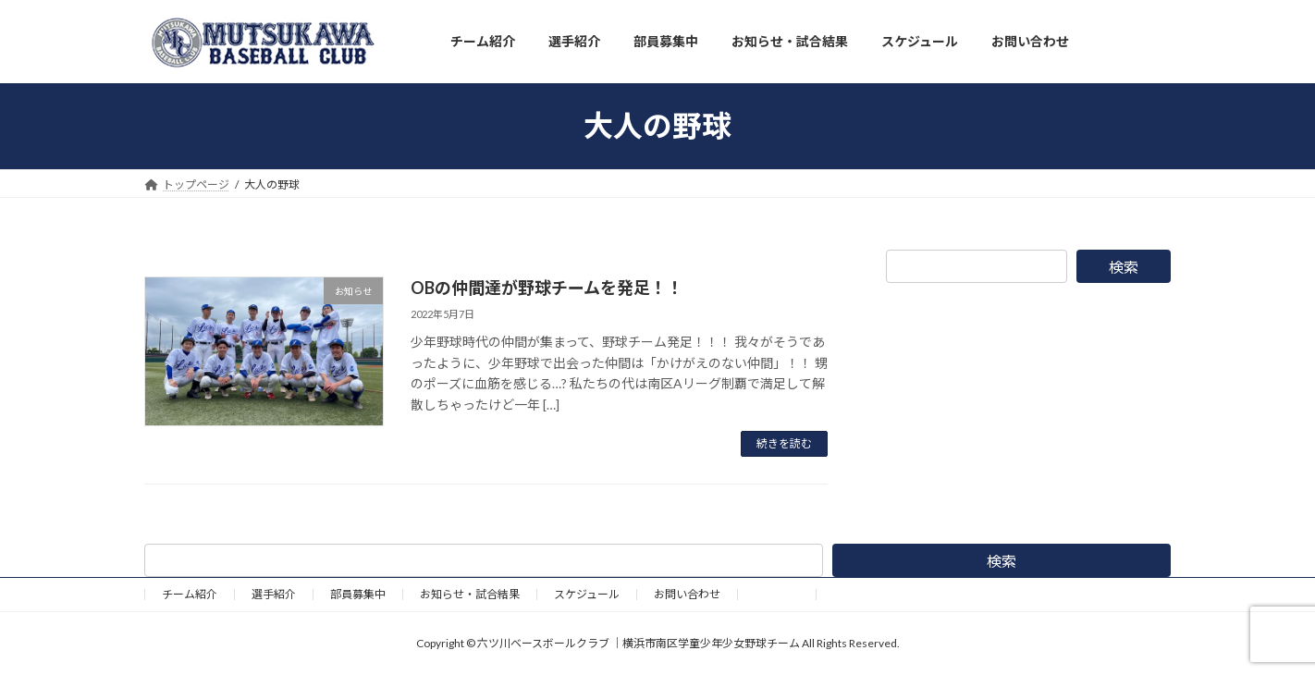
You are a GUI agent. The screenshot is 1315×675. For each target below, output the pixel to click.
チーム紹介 (189, 594)
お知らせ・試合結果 (470, 594)
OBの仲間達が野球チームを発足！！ (547, 287)
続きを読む (784, 443)
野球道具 (777, 594)
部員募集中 (358, 594)
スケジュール (587, 594)
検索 (1123, 267)
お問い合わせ (687, 594)
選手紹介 (274, 594)
